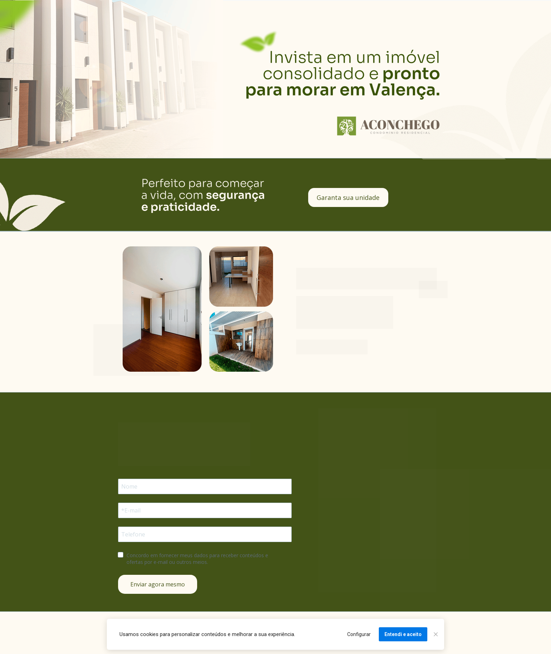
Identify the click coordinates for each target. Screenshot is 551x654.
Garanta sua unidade (348, 197)
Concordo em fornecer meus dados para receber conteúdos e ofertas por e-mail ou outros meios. (198, 558)
